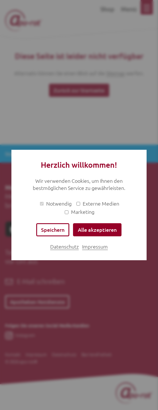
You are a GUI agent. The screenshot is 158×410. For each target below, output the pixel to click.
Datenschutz (64, 246)
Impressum (95, 246)
